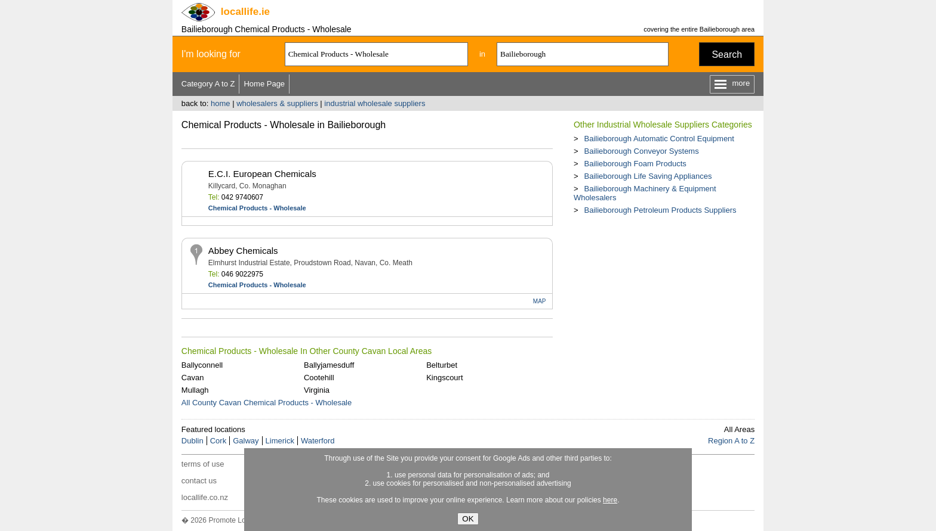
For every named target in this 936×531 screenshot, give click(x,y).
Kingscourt (444, 377)
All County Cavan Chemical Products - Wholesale (266, 402)
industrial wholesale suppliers (374, 103)
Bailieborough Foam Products (635, 163)
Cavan (192, 377)
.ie (245, 11)
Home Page (264, 83)
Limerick (280, 440)
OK (467, 518)
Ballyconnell (202, 365)
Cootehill (319, 377)
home (220, 103)
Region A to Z (731, 440)
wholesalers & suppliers (277, 103)
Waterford (318, 440)
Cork (218, 440)
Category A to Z (208, 83)
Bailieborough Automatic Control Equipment (659, 138)
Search (727, 54)
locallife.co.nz (204, 497)
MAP (539, 301)
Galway (245, 440)
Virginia (317, 390)
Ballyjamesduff (329, 365)
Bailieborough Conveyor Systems (641, 151)
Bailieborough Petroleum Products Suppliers (660, 210)
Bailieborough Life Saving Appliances (648, 176)
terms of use (202, 463)
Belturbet (441, 365)
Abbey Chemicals (243, 251)
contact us (199, 480)
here (610, 500)
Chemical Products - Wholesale (257, 208)
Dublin (192, 440)
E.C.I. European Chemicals (262, 174)
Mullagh (195, 390)
